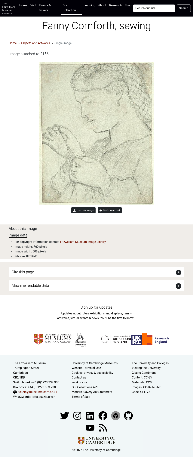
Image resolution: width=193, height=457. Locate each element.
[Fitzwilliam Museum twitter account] (65, 415)
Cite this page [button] (23, 272)
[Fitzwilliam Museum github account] (128, 415)
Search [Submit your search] (183, 8)
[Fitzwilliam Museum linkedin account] (103, 415)
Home (24, 5)
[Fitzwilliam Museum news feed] (103, 427)
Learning (89, 5)
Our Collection (69, 8)
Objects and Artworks (35, 43)
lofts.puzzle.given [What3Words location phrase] (43, 397)
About (102, 5)
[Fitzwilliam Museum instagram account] (77, 415)
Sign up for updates (96, 307)
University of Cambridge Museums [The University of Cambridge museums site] (95, 363)
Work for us (79, 382)
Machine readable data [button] (30, 285)
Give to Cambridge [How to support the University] (144, 373)
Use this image (83, 210)
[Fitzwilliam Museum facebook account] (90, 415)
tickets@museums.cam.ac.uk (37, 392)
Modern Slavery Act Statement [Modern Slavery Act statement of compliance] (92, 392)
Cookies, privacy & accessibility (92, 373)
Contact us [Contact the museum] (79, 377)
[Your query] (154, 8)
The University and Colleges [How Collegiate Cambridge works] (150, 363)
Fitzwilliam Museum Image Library (83, 242)
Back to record (110, 210)
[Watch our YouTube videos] (90, 427)
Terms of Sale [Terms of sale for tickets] (81, 397)
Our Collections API (85, 387)
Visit (33, 5)
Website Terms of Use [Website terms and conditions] (86, 368)
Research (115, 5)
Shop (128, 5)
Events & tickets (45, 8)
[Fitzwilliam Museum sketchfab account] (116, 415)
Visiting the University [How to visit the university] (146, 368)
